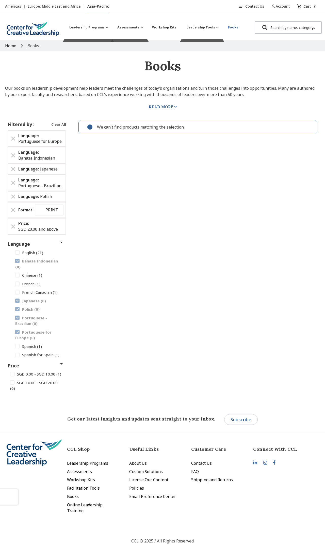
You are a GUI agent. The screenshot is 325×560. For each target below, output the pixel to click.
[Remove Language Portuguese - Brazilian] (13, 182)
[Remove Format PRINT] (13, 210)
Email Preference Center (152, 496)
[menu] (153, 27)
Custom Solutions (146, 471)
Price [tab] (13, 366)
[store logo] (33, 30)
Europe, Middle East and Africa (55, 6)
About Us (138, 463)
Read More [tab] (161, 106)
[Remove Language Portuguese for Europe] (13, 138)
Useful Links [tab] (144, 449)
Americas (13, 6)
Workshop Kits (81, 480)
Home (11, 46)
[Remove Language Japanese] (13, 169)
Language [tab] (19, 244)
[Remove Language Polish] (13, 196)
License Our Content (148, 480)
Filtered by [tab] (20, 124)
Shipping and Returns (212, 480)
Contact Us (251, 6)
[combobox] (288, 27)
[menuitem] (88, 27)
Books (73, 496)
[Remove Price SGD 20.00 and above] (13, 226)
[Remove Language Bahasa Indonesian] (13, 155)
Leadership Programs (87, 463)
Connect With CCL (275, 449)
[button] (282, 6)
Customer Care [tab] (208, 449)
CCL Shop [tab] (78, 449)
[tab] (284, 449)
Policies (136, 488)
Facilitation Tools (83, 488)
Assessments (79, 471)
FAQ (195, 471)
